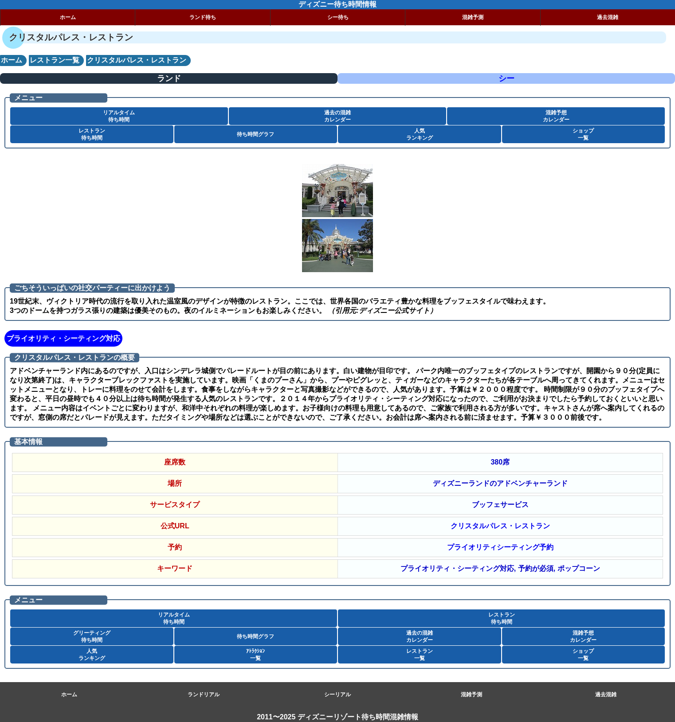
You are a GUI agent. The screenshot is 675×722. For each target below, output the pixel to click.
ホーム (68, 17)
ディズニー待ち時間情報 (337, 4)
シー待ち (338, 17)
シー (506, 78)
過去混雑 (605, 694)
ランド (169, 78)
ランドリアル (204, 694)
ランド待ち (202, 17)
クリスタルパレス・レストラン (500, 526)
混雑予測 (472, 17)
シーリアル (337, 694)
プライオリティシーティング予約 (500, 547)
